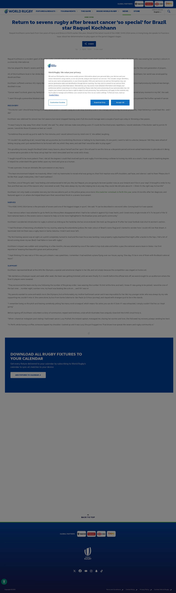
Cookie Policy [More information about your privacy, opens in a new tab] (54, 95)
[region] (89, 84)
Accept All (120, 102)
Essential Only (99, 102)
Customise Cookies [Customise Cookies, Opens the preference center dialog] (57, 102)
